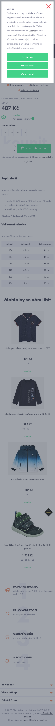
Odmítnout (27, 73)
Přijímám (27, 56)
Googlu (32, 30)
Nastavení (27, 65)
